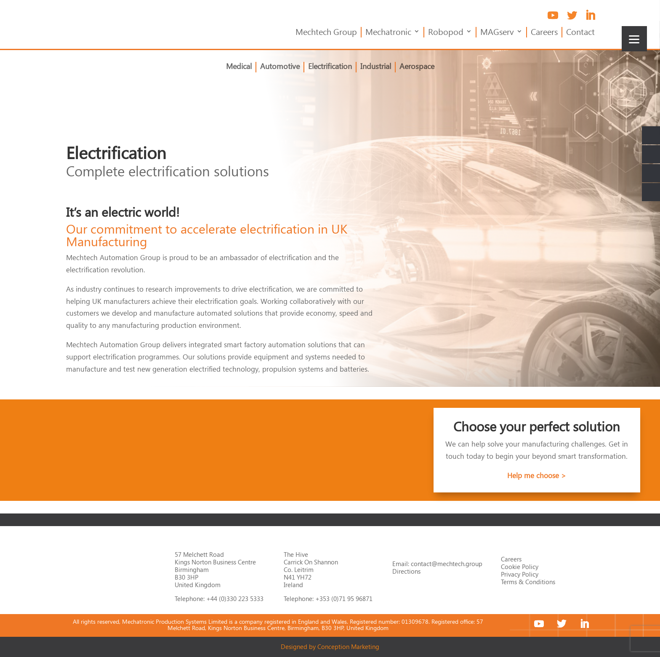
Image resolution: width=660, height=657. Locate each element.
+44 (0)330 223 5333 (234, 598)
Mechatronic (388, 32)
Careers (544, 32)
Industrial (375, 67)
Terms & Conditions (528, 581)
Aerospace (416, 67)
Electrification (330, 67)
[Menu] (634, 38)
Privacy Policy (519, 574)
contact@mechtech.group (446, 563)
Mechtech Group (326, 32)
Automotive (280, 67)
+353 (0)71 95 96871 (344, 598)
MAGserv (497, 32)
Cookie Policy (519, 566)
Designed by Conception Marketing (330, 646)
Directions (406, 571)
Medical (239, 67)
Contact (580, 32)
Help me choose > (536, 475)
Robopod (445, 32)
